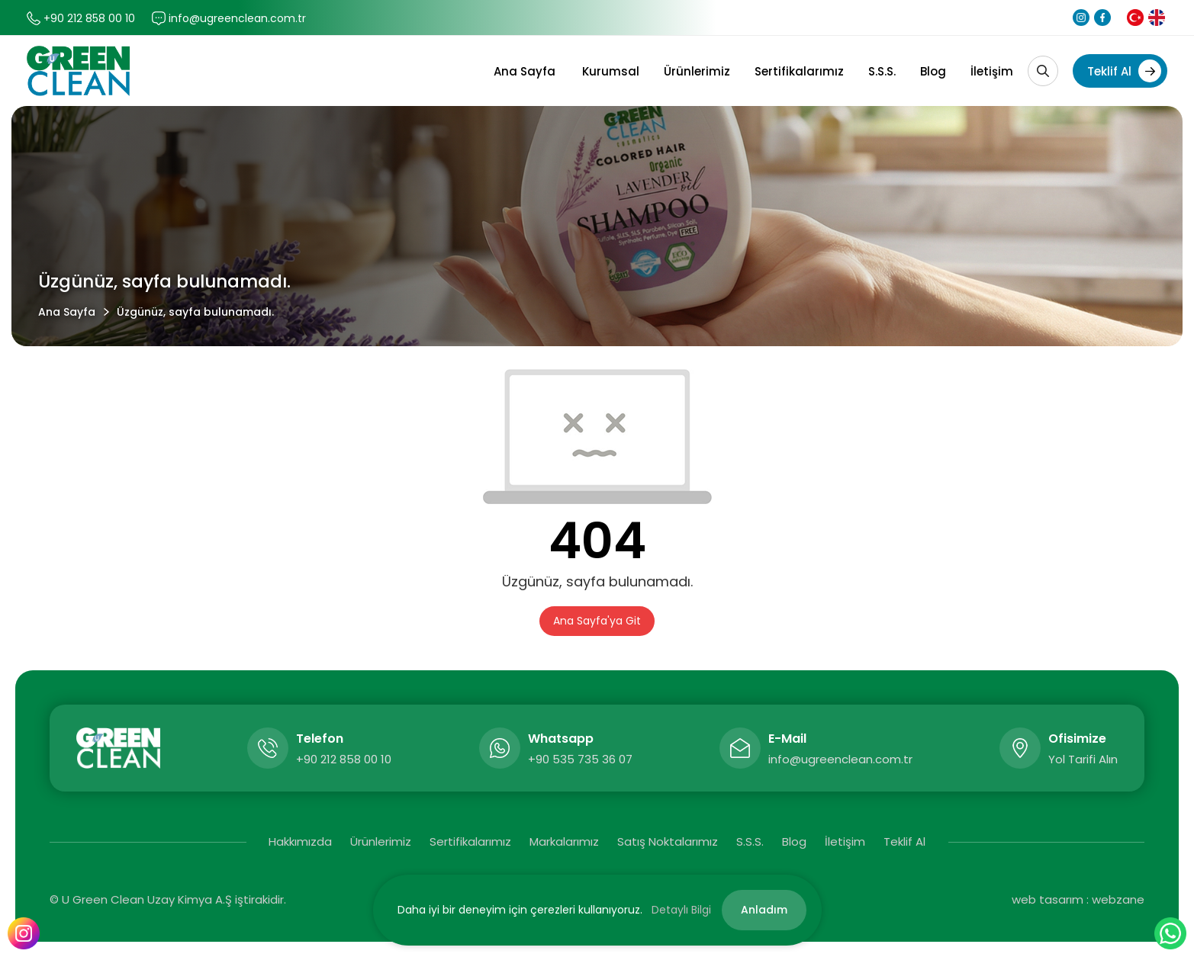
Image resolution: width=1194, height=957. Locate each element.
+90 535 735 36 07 (580, 759)
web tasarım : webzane (1078, 899)
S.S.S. (882, 71)
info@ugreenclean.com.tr (237, 18)
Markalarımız (564, 841)
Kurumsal (610, 71)
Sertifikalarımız (799, 71)
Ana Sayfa (524, 71)
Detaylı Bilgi (681, 909)
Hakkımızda (300, 841)
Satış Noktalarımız (667, 841)
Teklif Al (1124, 70)
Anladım (764, 909)
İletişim (991, 71)
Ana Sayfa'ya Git (597, 620)
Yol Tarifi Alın (1083, 759)
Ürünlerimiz (697, 71)
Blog (933, 71)
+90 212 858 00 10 (89, 18)
